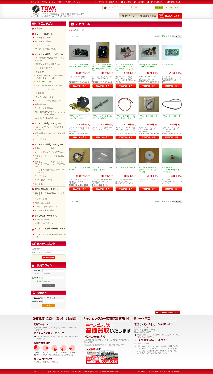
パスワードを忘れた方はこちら (41, 281)
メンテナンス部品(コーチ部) (49, 54)
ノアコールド (43, 81)
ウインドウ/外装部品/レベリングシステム (50, 171)
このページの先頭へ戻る (167, 312)
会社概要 (127, 2)
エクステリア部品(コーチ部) (49, 144)
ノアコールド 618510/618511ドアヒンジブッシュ (171, 169)
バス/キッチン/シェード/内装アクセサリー (50, 128)
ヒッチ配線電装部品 (44, 210)
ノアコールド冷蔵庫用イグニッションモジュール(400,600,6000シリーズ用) (102, 67)
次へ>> (75, 36)
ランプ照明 (41, 139)
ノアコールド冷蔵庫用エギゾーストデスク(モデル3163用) (148, 169)
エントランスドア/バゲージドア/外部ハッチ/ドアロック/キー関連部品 (50, 164)
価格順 (157, 36)
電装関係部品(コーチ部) (47, 189)
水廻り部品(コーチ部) (46, 215)
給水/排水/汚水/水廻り (46, 118)
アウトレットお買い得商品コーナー (50, 229)
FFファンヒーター (45, 89)
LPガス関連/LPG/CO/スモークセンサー (50, 59)
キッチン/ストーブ (45, 97)
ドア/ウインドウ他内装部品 (48, 100)
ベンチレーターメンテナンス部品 (49, 157)
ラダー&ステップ (44, 180)
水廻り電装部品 (42, 203)
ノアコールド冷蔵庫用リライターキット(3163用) (79, 65)
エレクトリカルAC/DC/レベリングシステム (49, 194)
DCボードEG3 (167, 64)
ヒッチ (39, 184)
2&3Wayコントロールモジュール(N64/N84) (148, 65)
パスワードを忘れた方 (171, 7)
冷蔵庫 (40, 72)
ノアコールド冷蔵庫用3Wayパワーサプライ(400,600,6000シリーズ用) (124, 67)
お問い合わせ (175, 2)
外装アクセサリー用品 (46, 148)
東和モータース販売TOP (108, 2)
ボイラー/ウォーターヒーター (50, 85)
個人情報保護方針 (157, 2)
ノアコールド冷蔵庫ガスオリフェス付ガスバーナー (102, 118)
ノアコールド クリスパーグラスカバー (102, 168)
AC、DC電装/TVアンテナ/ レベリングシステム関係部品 (50, 113)
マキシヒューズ (42, 45)
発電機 (40, 93)
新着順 (164, 36)
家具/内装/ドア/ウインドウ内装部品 (50, 134)
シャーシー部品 (43, 34)
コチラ (164, 340)
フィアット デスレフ (45, 49)
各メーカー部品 (43, 41)
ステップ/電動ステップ (46, 206)
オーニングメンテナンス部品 (49, 152)
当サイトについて (40, 371)
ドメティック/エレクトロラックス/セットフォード (50, 76)
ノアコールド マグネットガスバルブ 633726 (79, 117)
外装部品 (40, 104)
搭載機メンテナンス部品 (47, 64)
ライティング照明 (44, 108)
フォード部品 (42, 37)
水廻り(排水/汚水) (44, 223)
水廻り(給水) (42, 219)
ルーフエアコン (44, 68)
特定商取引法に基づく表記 (59, 371)
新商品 (38, 28)
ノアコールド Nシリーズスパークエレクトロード (125, 117)
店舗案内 (140, 2)
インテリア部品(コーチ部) (48, 123)
